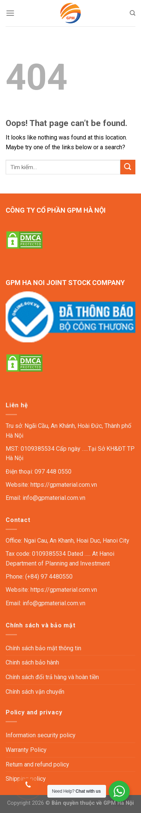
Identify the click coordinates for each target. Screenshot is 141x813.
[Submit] (127, 167)
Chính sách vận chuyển (35, 691)
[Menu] (10, 13)
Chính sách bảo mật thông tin (43, 648)
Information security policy (41, 735)
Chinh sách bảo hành (32, 662)
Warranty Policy (26, 749)
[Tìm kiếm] (132, 13)
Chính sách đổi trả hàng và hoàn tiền (52, 677)
